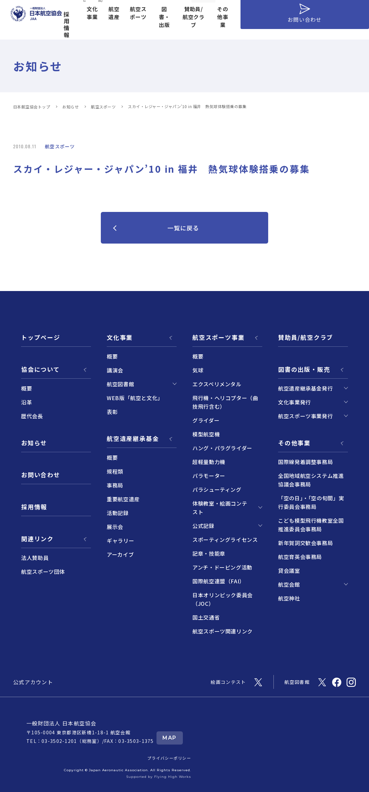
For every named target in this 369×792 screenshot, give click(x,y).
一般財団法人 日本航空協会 (61, 723)
